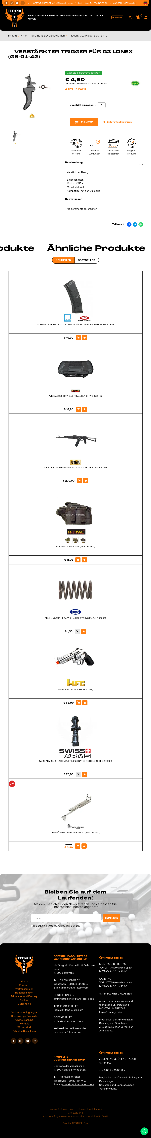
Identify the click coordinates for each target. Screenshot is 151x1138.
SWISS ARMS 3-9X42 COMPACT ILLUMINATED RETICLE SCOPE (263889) (76, 761)
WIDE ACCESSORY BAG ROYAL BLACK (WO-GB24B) (75, 396)
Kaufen (83, 122)
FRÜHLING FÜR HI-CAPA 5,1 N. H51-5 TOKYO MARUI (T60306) (75, 618)
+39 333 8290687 (78, 984)
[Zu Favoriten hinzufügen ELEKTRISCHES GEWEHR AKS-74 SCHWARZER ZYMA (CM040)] (85, 480)
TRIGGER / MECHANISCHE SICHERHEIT (88, 36)
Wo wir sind (24, 1027)
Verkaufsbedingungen (24, 1012)
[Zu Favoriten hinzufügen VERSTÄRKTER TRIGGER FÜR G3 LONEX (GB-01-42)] (117, 122)
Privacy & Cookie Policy (62, 1109)
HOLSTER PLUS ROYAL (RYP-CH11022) (75, 546)
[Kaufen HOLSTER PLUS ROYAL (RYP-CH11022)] (77, 559)
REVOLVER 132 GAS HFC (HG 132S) (75, 689)
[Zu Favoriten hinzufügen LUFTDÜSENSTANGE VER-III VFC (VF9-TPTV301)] (84, 846)
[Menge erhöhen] (108, 105)
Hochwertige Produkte (24, 1016)
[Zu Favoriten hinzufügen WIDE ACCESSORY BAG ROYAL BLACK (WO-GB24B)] (84, 409)
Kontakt (24, 1023)
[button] (145, 3)
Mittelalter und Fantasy (24, 996)
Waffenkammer (57, 16)
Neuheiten (63, 260)
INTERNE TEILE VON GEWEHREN (48, 36)
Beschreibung (104, 163)
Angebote (117, 17)
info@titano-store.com (75, 987)
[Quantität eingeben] (102, 105)
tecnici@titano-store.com (68, 1009)
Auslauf (24, 1000)
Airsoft (32, 16)
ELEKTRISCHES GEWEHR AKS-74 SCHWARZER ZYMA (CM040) (76, 467)
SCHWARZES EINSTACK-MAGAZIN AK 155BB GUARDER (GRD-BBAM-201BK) (75, 324)
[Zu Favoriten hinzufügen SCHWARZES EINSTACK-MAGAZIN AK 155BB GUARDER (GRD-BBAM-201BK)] (84, 337)
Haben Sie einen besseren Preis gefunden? (86, 83)
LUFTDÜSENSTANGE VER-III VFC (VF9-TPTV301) (75, 832)
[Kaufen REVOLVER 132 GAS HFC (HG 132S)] (78, 702)
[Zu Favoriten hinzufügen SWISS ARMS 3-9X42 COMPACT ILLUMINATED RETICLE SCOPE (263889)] (84, 774)
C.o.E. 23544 (75, 1112)
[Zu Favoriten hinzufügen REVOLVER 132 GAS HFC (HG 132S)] (84, 702)
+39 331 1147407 (77, 1080)
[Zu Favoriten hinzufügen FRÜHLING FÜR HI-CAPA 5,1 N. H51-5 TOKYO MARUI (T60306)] (83, 631)
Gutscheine (24, 1003)
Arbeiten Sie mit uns (24, 1031)
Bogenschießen (75, 16)
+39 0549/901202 (69, 980)
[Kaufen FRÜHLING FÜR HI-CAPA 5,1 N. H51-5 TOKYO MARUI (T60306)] (77, 631)
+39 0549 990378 (69, 1077)
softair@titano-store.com (64, 3)
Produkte (12, 36)
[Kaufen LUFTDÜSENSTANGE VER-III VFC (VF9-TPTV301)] (77, 846)
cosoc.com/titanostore (67, 1032)
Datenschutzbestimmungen (64, 925)
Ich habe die (56, 925)
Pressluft (42, 16)
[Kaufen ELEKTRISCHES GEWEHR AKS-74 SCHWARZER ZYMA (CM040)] (79, 480)
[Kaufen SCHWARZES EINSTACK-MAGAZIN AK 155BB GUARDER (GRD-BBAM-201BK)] (78, 337)
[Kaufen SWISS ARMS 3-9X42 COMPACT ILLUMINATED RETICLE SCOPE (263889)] (78, 774)
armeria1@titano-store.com (78, 1084)
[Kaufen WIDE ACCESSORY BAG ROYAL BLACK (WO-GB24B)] (78, 409)
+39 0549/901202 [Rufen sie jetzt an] (103, 3)
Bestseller (86, 260)
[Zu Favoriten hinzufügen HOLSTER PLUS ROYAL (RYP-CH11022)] (84, 559)
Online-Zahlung (24, 1019)
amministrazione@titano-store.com (74, 998)
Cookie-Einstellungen (90, 1109)
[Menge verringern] (95, 105)
